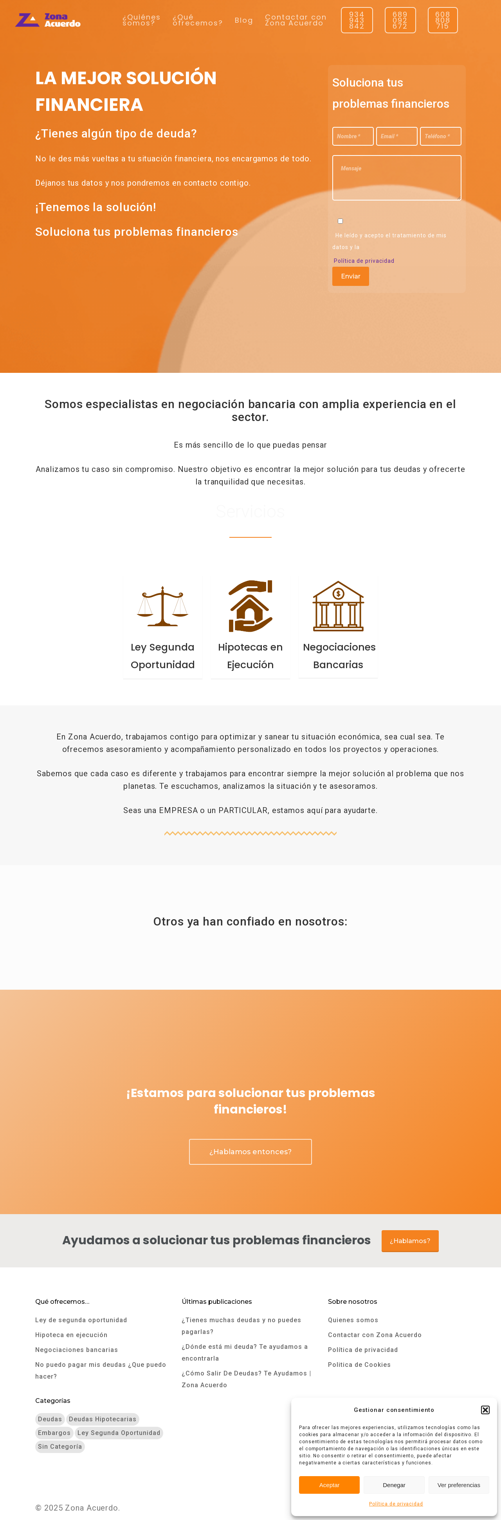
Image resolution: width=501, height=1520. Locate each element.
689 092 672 (400, 20)
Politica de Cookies (359, 1364)
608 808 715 (443, 20)
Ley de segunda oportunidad (81, 1320)
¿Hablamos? (410, 1241)
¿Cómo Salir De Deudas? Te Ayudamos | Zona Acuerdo (246, 1379)
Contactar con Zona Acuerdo (296, 20)
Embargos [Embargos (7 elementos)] (54, 1433)
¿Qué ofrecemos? (198, 20)
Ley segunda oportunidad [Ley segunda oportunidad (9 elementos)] (118, 1433)
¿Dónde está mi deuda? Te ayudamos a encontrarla (245, 1352)
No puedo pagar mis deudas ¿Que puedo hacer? (100, 1370)
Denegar (394, 1485)
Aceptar (329, 1485)
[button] (485, 1410)
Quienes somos (353, 1320)
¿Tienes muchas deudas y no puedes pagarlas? (241, 1326)
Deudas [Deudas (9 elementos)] (50, 1419)
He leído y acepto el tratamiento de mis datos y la (389, 241)
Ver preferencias (459, 1485)
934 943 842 (357, 20)
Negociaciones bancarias (76, 1350)
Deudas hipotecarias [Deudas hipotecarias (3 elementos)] (103, 1419)
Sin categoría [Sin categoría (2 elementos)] (60, 1446)
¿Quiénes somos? (142, 20)
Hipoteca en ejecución (71, 1335)
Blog (244, 20)
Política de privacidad (396, 1504)
